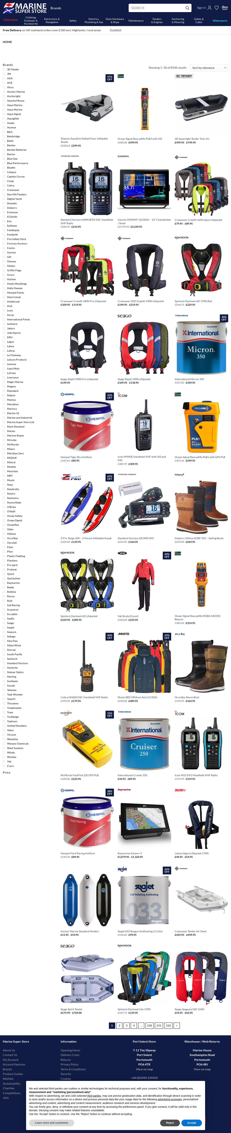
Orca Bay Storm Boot (187, 697)
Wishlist (8, 1078)
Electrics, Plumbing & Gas (94, 20)
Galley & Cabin (199, 20)
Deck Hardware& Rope (115, 20)
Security (66, 1074)
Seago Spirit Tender (72, 1009)
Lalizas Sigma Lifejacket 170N (192, 853)
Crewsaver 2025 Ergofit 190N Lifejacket (141, 301)
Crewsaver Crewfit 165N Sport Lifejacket (198, 219)
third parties (94, 1095)
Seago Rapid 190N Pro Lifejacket (79, 379)
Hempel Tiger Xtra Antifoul (76, 457)
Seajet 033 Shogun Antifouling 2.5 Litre (140, 931)
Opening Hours (70, 1050)
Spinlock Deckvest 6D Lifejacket (79, 616)
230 (149, 1025)
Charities (9, 1088)
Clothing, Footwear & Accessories (31, 20)
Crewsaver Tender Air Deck (190, 931)
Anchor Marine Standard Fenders (80, 931)
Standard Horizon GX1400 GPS (136, 538)
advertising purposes (170, 1099)
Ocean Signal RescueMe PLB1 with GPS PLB (200, 457)
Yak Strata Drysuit (128, 616)
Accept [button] (191, 1122)
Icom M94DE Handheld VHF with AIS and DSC (142, 458)
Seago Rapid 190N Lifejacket (134, 379)
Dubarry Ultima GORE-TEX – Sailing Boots (199, 538)
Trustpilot (115, 29)
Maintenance (136, 20)
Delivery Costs (70, 1055)
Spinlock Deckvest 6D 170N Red (193, 301)
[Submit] (188, 8)
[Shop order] (209, 67)
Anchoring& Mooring (178, 20)
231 (158, 1025)
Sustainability (11, 1083)
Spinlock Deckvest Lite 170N (134, 1009)
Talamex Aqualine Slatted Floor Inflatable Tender (84, 140)
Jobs (6, 1097)
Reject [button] (170, 1122)
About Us (9, 1050)
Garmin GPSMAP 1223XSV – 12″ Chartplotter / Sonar (144, 221)
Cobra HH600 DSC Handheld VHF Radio (84, 697)
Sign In (201, 7)
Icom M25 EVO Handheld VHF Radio (196, 775)
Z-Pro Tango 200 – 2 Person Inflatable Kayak (86, 538)
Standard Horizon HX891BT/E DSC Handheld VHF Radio (87, 221)
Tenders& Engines (157, 20)
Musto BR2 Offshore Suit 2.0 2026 (137, 697)
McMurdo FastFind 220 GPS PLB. (80, 775)
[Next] (177, 1025)
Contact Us (10, 1055)
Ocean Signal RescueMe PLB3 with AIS (140, 138)
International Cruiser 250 (132, 775)
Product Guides (13, 1074)
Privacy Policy (69, 1064)
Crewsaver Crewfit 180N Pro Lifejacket (83, 301)
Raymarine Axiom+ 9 (130, 853)
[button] (224, 8)
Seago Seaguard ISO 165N (189, 1009)
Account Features (14, 1064)
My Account (10, 1059)
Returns (66, 1059)
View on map (144, 1069)
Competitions (12, 1093)
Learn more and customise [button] (51, 1122)
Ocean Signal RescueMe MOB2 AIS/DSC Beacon (198, 617)
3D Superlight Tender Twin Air (192, 138)
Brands (56, 8)
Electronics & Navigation (52, 20)
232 (168, 1025)
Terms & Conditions (73, 1069)
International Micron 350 (189, 379)
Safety (72, 20)
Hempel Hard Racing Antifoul (78, 853)
